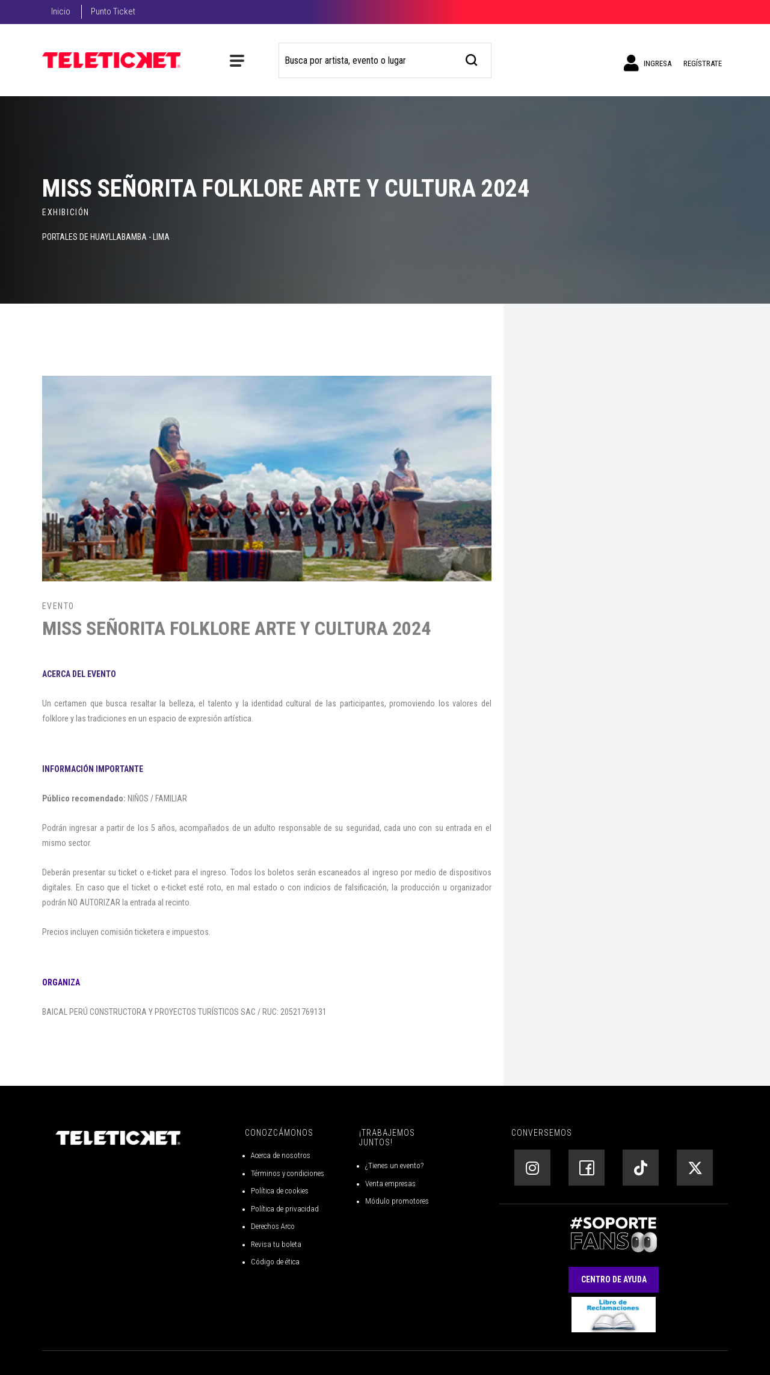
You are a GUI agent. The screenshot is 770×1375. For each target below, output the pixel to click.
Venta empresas (390, 1183)
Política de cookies (280, 1190)
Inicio (60, 11)
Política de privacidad (285, 1208)
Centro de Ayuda (614, 1279)
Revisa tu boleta (276, 1244)
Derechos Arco (273, 1226)
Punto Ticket (113, 11)
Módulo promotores (397, 1200)
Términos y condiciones (287, 1173)
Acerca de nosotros (280, 1155)
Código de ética (275, 1261)
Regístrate (702, 63)
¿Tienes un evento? (394, 1165)
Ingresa (647, 63)
